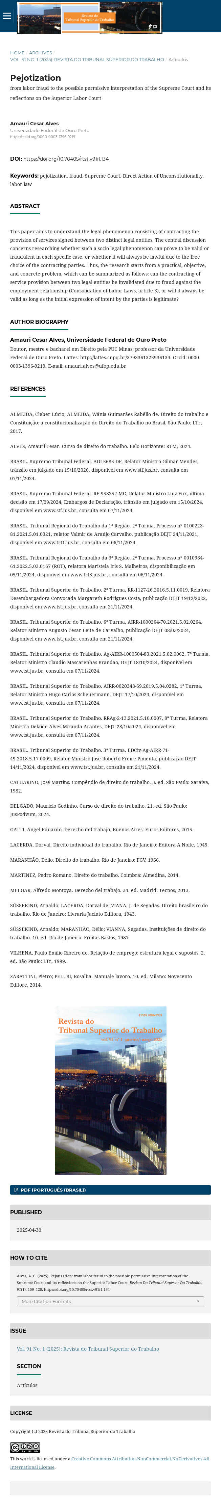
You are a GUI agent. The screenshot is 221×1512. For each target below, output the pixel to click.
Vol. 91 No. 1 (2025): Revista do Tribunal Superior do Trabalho (87, 59)
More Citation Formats (46, 1301)
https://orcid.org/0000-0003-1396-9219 (42, 137)
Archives (40, 52)
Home (17, 52)
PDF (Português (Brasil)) (52, 1190)
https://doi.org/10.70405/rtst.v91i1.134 (66, 159)
